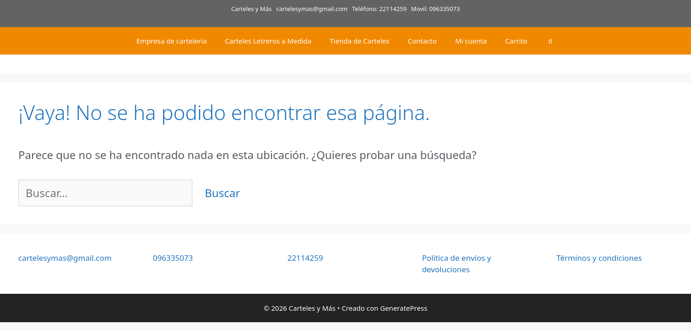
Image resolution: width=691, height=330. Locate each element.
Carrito (516, 40)
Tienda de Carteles (360, 40)
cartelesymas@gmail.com (312, 9)
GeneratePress (403, 308)
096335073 (173, 258)
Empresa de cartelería (171, 40)
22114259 (305, 258)
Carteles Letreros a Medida (268, 40)
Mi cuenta (471, 40)
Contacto (422, 40)
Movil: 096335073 (435, 9)
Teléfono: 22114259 (379, 9)
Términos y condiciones (599, 258)
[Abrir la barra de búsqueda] (550, 41)
